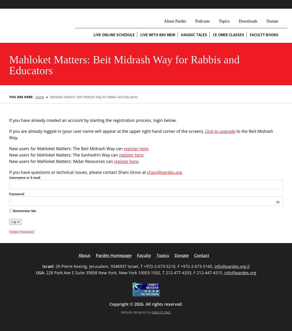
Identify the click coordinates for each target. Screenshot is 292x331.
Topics (224, 21)
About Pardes (175, 21)
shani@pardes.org (164, 172)
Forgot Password (21, 231)
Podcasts (202, 21)
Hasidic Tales (194, 34)
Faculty (144, 255)
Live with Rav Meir (157, 34)
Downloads (248, 21)
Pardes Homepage (114, 255)
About (84, 255)
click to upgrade (220, 131)
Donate (272, 21)
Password (16, 194)
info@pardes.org (240, 272)
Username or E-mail (24, 177)
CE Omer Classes (228, 34)
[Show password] (277, 201)
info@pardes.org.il (232, 266)
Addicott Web (160, 312)
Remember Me (22, 211)
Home (39, 97)
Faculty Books (264, 34)
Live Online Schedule (114, 34)
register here (136, 148)
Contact (201, 255)
